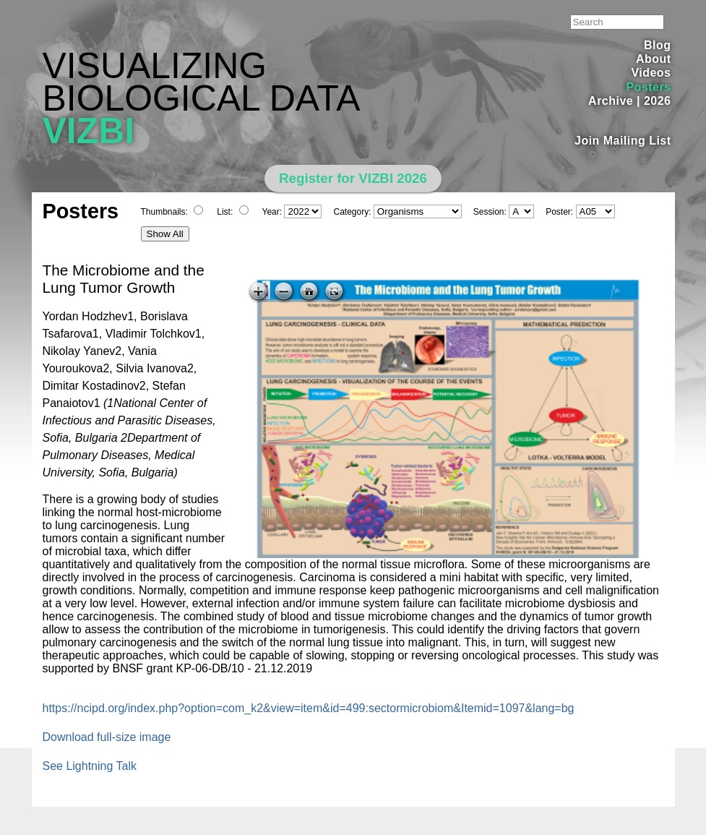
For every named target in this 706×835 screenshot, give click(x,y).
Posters (648, 87)
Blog (657, 45)
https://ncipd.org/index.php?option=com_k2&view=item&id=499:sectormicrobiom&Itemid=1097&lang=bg (308, 708)
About (653, 59)
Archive (610, 101)
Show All (165, 233)
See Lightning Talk (90, 766)
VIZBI (89, 131)
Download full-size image (107, 737)
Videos (651, 73)
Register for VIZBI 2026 (353, 178)
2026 (657, 101)
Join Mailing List (622, 140)
